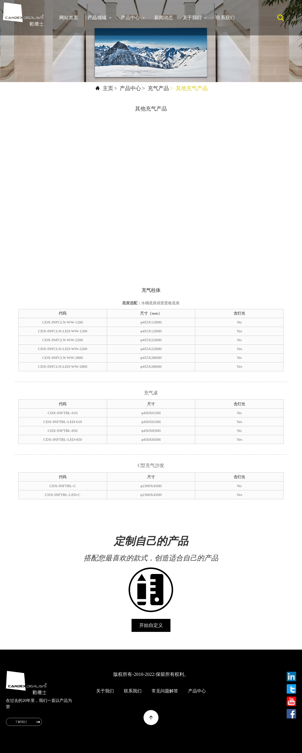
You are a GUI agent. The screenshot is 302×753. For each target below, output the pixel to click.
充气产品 (158, 88)
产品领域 (99, 17)
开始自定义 (151, 625)
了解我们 (21, 721)
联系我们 (225, 17)
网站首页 (68, 17)
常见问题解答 (165, 691)
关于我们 (194, 17)
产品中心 (133, 17)
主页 (108, 88)
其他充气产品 (192, 88)
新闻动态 (163, 17)
